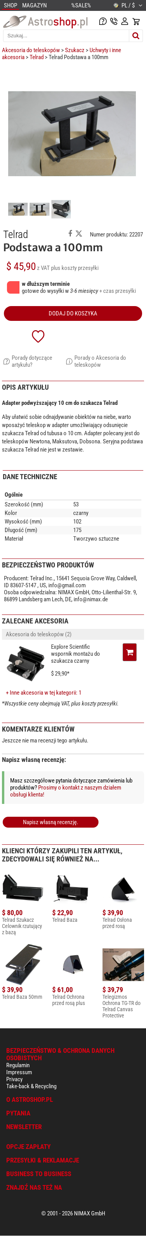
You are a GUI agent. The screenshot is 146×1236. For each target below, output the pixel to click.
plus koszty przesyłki (75, 267)
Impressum (19, 1072)
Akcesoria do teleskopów (31, 50)
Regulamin (18, 1065)
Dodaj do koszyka (73, 313)
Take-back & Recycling (31, 1086)
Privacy (14, 1079)
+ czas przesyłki (117, 290)
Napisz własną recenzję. (50, 822)
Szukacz (74, 50)
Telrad (37, 57)
